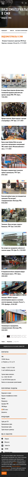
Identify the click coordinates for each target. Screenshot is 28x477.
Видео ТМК (16, 341)
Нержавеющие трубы (6, 427)
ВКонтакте (7, 442)
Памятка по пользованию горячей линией (11, 382)
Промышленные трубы (6, 424)
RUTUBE (6, 449)
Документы (4, 412)
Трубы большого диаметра (7, 429)
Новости (12, 30)
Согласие (15, 462)
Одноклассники (8, 452)
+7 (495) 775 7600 (10, 367)
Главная (3, 341)
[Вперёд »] (24, 336)
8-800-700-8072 (8, 377)
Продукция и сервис (6, 393)
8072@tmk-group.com (10, 379)
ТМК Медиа (4, 406)
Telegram (7, 439)
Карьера (3, 398)
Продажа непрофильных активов (9, 396)
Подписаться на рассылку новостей (14, 346)
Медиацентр (4, 30)
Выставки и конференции (21, 30)
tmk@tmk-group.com (10, 370)
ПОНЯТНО (4, 473)
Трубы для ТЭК (4, 421)
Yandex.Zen (7, 445)
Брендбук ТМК (4, 404)
